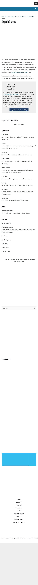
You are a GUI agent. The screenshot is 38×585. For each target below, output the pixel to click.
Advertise (19, 516)
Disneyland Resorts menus (19, 72)
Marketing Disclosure (19, 513)
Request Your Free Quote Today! (19, 109)
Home (3, 16)
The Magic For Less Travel (10, 94)
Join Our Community (19, 519)
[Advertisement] (19, 283)
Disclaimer (19, 510)
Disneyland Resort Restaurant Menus (27, 16)
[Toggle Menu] (36, 3)
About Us (19, 505)
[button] (35, 8)
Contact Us (19, 502)
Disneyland (7, 16)
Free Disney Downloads (19, 522)
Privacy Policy (19, 508)
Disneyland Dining (15, 16)
